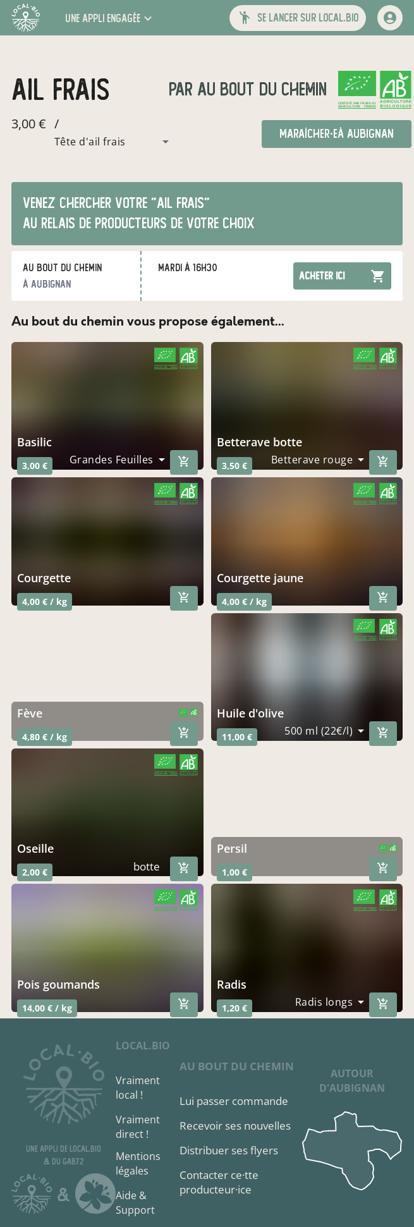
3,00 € (34, 466)
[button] (110, 18)
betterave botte (259, 441)
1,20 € (234, 1008)
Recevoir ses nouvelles (235, 1125)
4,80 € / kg (44, 737)
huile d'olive (250, 713)
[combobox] (93, 141)
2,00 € (34, 872)
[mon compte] (390, 17)
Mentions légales (138, 1163)
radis (232, 984)
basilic (34, 441)
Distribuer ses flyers (229, 1150)
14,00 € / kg (47, 1008)
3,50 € (234, 466)
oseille (35, 848)
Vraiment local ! (138, 1087)
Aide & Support (135, 1202)
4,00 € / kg (44, 601)
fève (29, 713)
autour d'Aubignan (352, 1080)
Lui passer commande (234, 1101)
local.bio (143, 1046)
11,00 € (237, 737)
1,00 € (234, 872)
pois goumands (58, 984)
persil (232, 848)
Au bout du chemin (260, 89)
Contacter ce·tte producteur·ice (219, 1182)
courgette (44, 577)
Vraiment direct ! (138, 1127)
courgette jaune (260, 577)
